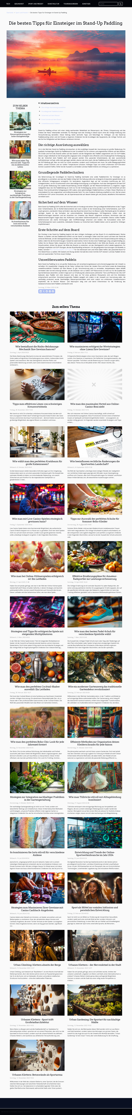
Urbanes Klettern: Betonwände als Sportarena (37, 1074)
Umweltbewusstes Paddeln (50, 123)
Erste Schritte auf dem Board (51, 119)
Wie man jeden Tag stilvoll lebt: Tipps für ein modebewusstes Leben (20, 164)
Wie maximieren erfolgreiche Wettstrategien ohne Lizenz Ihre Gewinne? (94, 348)
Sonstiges (86, 4)
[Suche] (108, 4)
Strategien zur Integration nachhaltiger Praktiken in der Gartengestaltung (20, 194)
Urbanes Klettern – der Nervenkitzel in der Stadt (94, 964)
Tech (8, 4)
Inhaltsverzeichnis (50, 103)
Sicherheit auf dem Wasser (50, 115)
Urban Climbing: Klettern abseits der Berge (37, 964)
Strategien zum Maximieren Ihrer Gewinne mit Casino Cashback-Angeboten (37, 909)
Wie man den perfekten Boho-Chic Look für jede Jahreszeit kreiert (37, 743)
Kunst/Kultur (53, 4)
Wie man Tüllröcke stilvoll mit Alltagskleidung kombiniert (95, 798)
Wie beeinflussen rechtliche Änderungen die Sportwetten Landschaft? (95, 462)
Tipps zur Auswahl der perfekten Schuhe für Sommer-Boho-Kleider (94, 520)
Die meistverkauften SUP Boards (61, 250)
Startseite (10, 13)
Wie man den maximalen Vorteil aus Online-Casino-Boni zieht (94, 405)
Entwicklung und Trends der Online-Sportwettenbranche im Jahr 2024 (95, 853)
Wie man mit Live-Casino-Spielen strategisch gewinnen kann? (37, 520)
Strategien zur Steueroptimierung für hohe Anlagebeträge (20, 134)
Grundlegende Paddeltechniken (52, 111)
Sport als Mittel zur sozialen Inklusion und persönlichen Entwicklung (95, 909)
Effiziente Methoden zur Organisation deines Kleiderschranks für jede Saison (94, 743)
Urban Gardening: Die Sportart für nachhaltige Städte (94, 1021)
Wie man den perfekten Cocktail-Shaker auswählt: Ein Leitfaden (37, 688)
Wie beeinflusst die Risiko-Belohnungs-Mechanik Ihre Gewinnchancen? (37, 348)
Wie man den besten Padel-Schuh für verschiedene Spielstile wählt (94, 632)
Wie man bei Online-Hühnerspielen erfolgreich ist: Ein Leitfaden (37, 577)
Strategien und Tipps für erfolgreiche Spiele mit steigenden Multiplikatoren (37, 632)
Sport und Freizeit (35, 4)
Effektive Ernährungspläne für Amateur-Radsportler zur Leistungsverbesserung (94, 577)
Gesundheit (19, 4)
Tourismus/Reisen (71, 4)
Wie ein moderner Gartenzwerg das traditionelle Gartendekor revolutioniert (95, 688)
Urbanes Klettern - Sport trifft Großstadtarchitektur (37, 1021)
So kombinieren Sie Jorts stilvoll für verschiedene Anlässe (20, 223)
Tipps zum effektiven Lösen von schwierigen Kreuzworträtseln (37, 405)
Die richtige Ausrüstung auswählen (53, 107)
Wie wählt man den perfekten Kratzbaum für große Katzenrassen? (37, 462)
